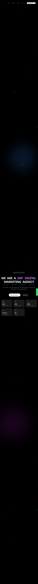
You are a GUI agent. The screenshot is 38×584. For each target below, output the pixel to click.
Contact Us (25, 295)
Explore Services (14, 295)
